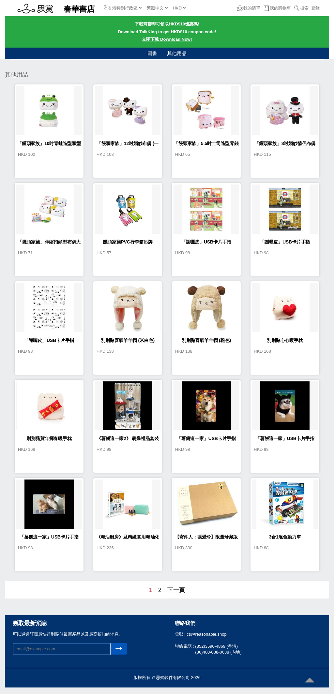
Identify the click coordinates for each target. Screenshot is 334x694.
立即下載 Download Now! (167, 39)
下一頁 (176, 590)
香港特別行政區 (123, 7)
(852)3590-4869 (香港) (216, 646)
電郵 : (181, 634)
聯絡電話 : (185, 646)
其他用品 (177, 53)
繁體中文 (157, 8)
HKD (179, 8)
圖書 (152, 53)
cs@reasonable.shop (206, 634)
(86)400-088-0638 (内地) (218, 652)
